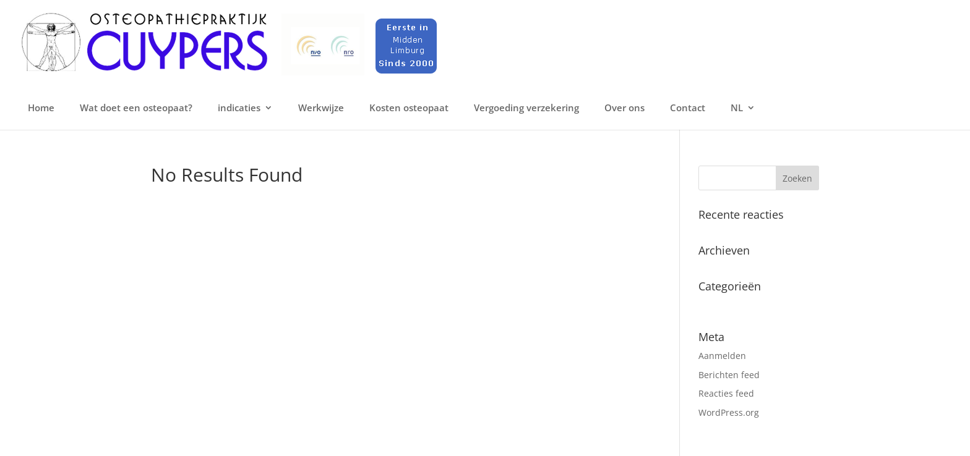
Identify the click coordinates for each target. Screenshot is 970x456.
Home (41, 108)
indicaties (239, 108)
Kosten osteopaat (409, 108)
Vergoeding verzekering (526, 108)
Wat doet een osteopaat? (136, 108)
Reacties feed (726, 393)
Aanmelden (722, 355)
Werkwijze (321, 108)
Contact (687, 108)
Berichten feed (729, 375)
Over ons (624, 108)
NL (737, 108)
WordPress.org (728, 412)
